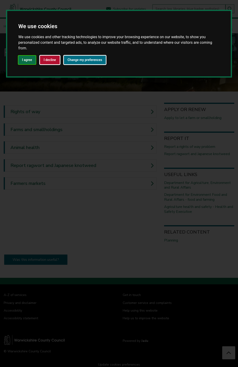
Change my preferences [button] (85, 60)
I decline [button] (50, 60)
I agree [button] (27, 60)
